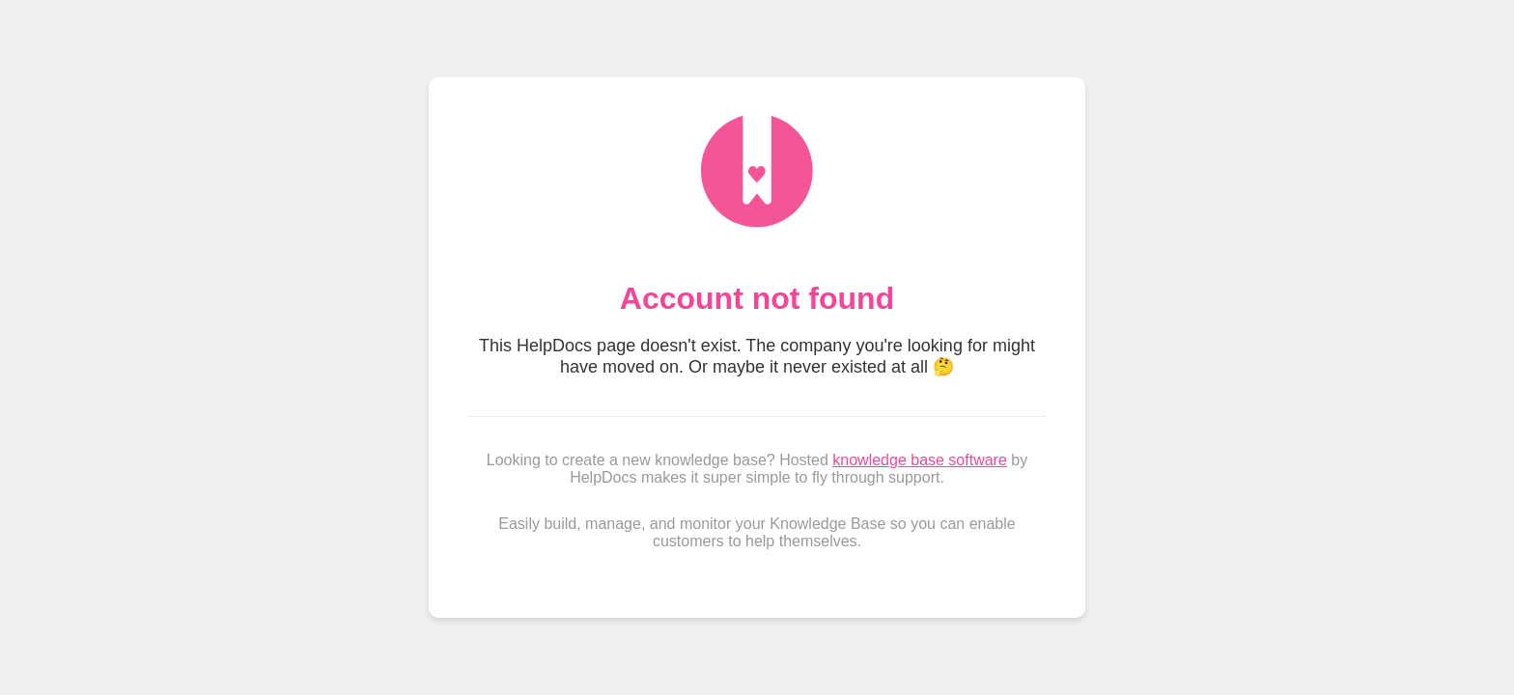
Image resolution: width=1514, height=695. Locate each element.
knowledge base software (919, 460)
